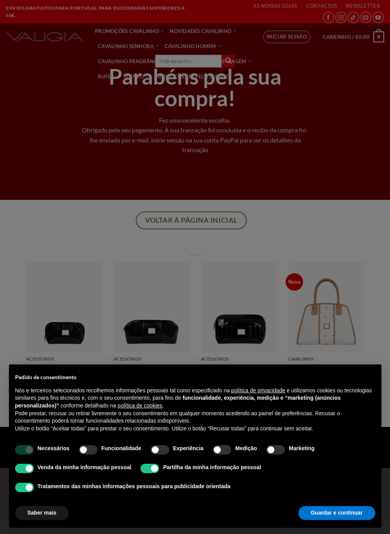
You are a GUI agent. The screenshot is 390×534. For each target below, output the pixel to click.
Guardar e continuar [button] (337, 513)
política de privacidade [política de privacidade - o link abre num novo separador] (258, 390)
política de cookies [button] (140, 405)
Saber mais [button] (42, 513)
